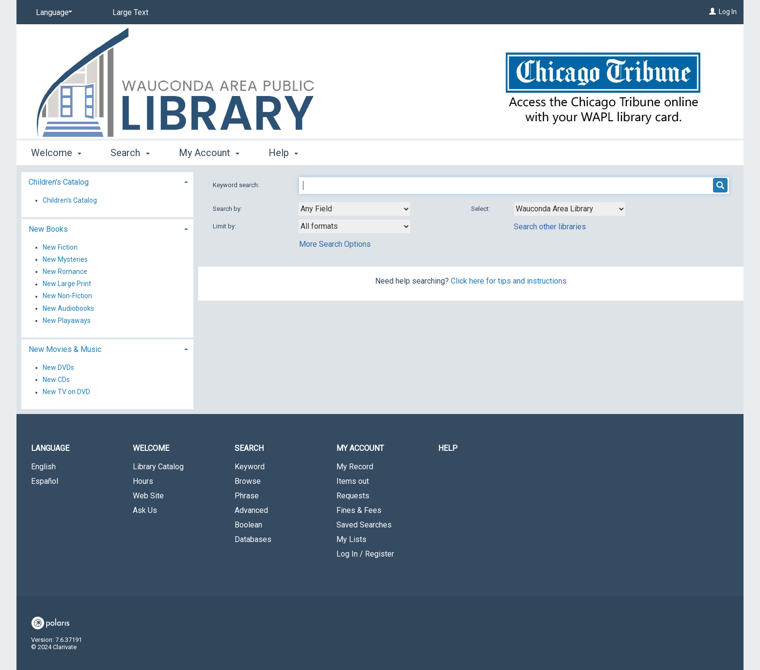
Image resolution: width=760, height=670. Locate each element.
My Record (354, 466)
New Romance (65, 271)
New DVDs (58, 367)
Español (44, 481)
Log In (728, 12)
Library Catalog (158, 466)
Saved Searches (364, 524)
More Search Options (335, 244)
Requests (352, 495)
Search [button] (130, 153)
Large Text (130, 12)
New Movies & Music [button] (65, 349)
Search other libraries (550, 226)
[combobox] (354, 209)
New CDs (56, 379)
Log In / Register (365, 553)
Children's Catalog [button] (59, 182)
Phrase (247, 495)
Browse (248, 481)
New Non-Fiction (67, 296)
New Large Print (67, 284)
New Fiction (60, 247)
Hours (143, 481)
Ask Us (145, 510)
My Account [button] (209, 153)
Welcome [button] (56, 153)
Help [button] (283, 153)
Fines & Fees (358, 510)
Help (448, 448)
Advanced (251, 510)
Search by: (228, 208)
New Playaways (67, 320)
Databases (253, 539)
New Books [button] (48, 229)
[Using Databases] (569, 209)
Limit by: (225, 226)
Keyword (250, 466)
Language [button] (50, 448)
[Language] (52, 12)
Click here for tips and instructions (509, 281)
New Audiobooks (68, 308)
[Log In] (712, 12)
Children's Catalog (70, 200)
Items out (352, 481)
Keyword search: (237, 185)
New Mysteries (65, 259)
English (43, 466)
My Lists (351, 539)
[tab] (107, 181)
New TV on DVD (66, 392)
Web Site (148, 495)
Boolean (248, 524)
